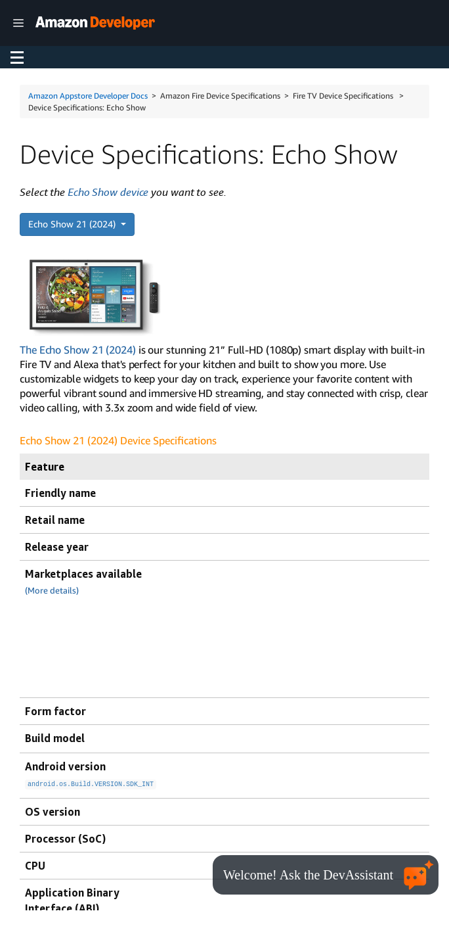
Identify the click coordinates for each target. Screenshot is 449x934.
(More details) (52, 590)
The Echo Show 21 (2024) (78, 349)
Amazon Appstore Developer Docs (88, 96)
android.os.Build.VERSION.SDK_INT (91, 782)
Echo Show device (108, 192)
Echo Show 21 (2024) (73, 223)
